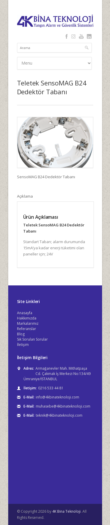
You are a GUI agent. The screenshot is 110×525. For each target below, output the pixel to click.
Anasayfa (24, 312)
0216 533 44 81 (50, 388)
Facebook (67, 36)
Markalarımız (27, 323)
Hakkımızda (26, 318)
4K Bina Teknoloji (66, 511)
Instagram (73, 36)
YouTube (81, 36)
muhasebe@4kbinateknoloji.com (63, 406)
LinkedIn (89, 36)
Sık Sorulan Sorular (32, 339)
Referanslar (26, 328)
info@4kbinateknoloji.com (57, 397)
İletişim (23, 344)
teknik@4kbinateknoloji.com (59, 415)
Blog (21, 334)
